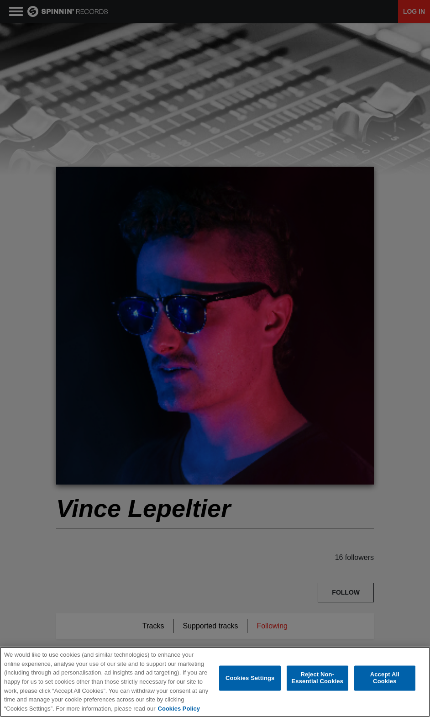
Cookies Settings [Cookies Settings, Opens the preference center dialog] (250, 678)
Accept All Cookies (384, 678)
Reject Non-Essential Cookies (317, 678)
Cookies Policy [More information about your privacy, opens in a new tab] (179, 708)
